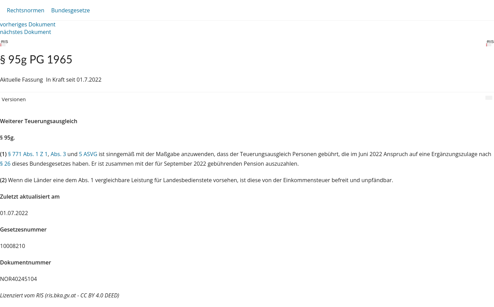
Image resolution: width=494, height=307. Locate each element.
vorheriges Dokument (28, 24)
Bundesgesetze (70, 10)
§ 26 (5, 163)
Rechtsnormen (25, 10)
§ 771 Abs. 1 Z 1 (28, 154)
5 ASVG (88, 154)
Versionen (14, 99)
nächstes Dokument (25, 32)
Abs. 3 (58, 154)
